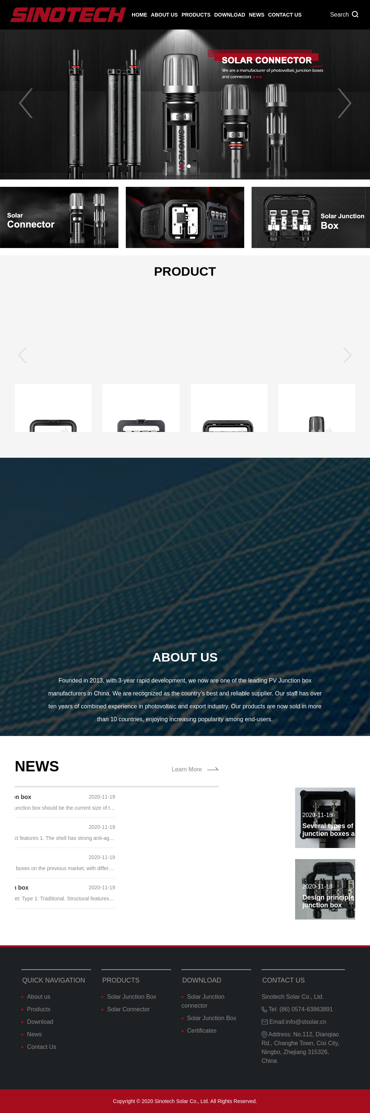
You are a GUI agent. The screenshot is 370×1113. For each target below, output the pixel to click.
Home (139, 15)
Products (196, 15)
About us (164, 15)
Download (229, 15)
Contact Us (285, 15)
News (256, 15)
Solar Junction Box (128, 997)
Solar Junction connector (202, 1001)
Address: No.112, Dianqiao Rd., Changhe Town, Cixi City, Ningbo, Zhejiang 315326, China (300, 1047)
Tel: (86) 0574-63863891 (297, 1009)
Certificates (199, 1030)
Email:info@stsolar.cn (294, 1022)
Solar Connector (125, 1009)
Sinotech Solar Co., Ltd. (293, 997)
